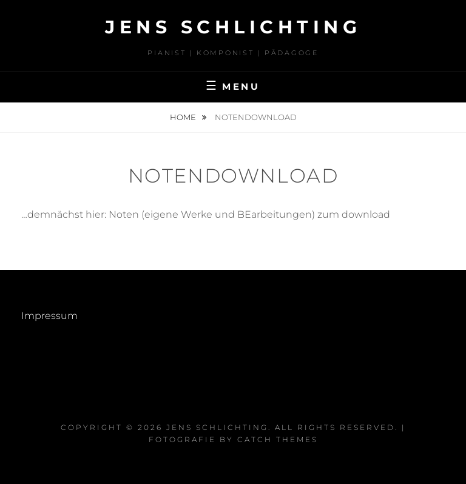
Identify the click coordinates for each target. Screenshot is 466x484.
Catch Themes (277, 439)
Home (184, 117)
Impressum (49, 315)
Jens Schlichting (233, 27)
